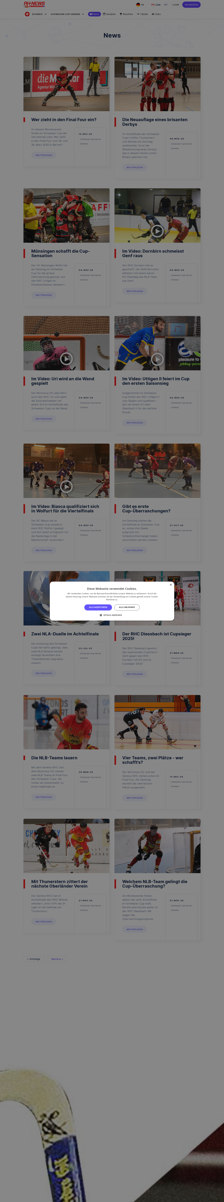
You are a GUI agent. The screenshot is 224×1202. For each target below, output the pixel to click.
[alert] (112, 601)
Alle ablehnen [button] (127, 607)
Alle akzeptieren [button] (98, 607)
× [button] (171, 585)
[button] (112, 615)
